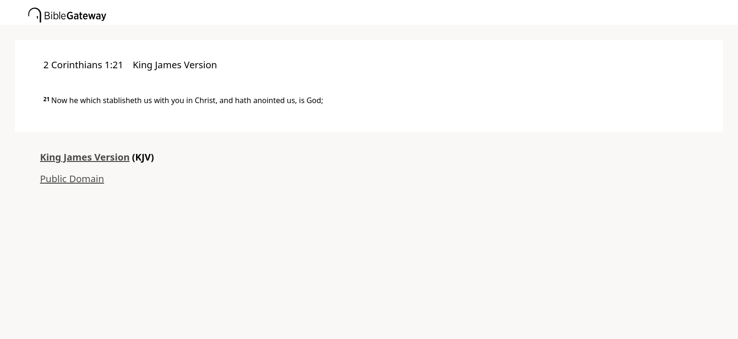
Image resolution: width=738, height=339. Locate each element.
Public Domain (72, 178)
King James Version (84, 157)
